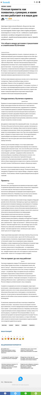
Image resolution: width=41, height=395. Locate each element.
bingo (6, 18)
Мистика (4, 6)
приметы (31, 325)
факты (17, 325)
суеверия (24, 325)
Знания (9, 6)
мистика (4, 325)
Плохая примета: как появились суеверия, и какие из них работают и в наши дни (19, 12)
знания (11, 325)
